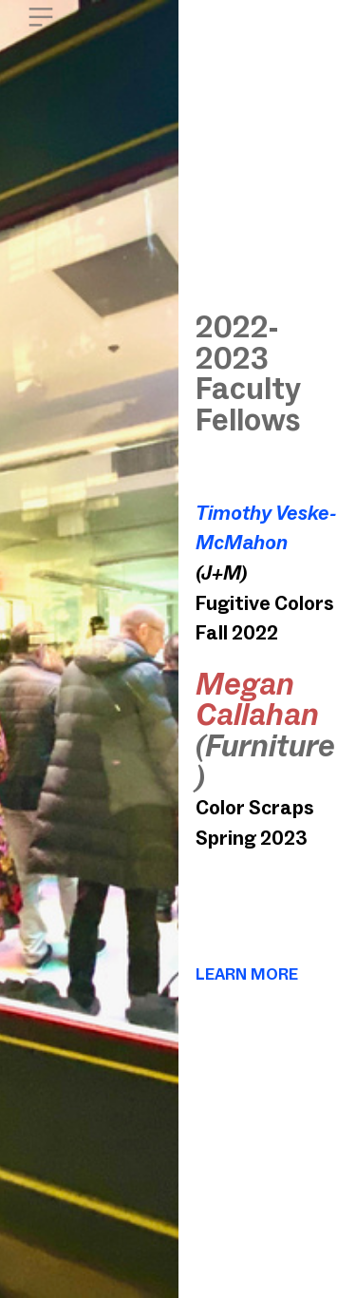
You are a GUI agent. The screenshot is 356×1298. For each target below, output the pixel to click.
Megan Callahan (257, 699)
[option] (89, 649)
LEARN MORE (247, 974)
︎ (41, 18)
